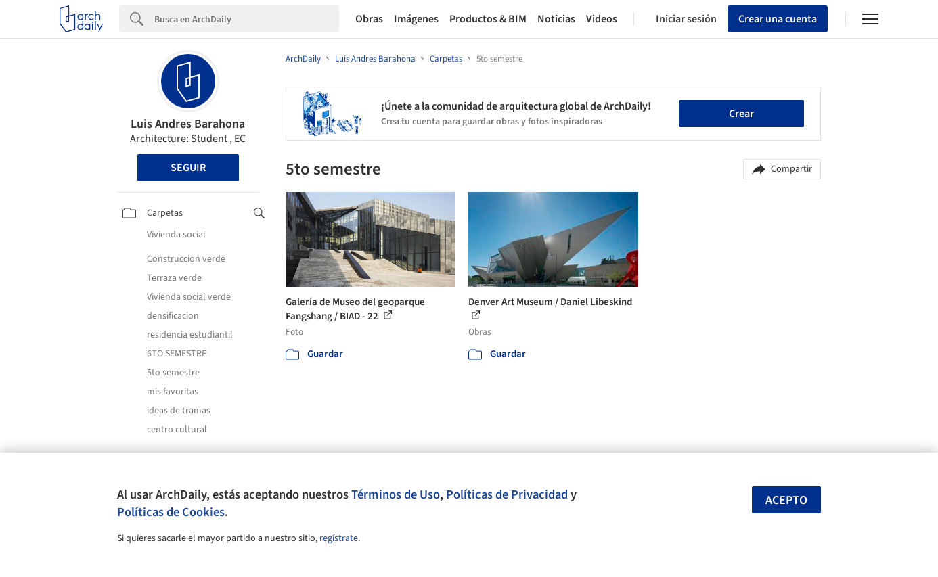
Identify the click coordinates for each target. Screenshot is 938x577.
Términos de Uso (395, 494)
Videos (601, 19)
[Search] (246, 18)
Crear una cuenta (777, 18)
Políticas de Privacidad (507, 494)
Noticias (556, 19)
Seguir (188, 167)
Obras (369, 19)
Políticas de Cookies (171, 512)
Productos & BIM (488, 19)
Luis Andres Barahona (188, 124)
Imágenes (416, 19)
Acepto (786, 500)
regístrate (338, 538)
